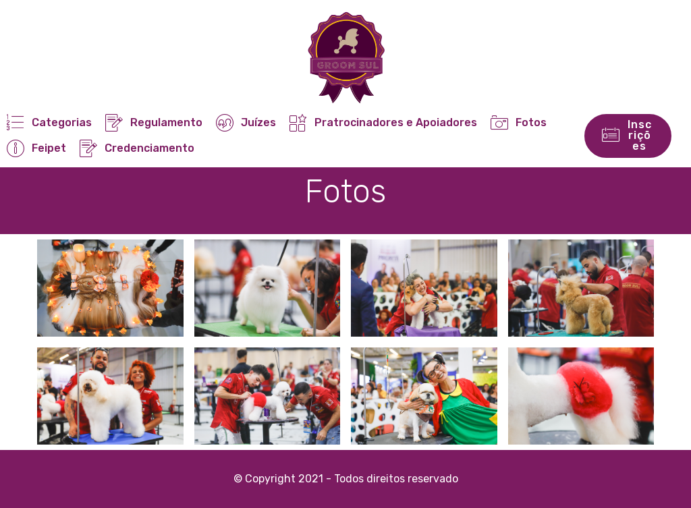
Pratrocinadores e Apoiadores (382, 122)
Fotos (518, 122)
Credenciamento (137, 148)
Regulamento (153, 122)
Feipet (36, 148)
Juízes (245, 122)
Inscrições (627, 135)
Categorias (49, 122)
